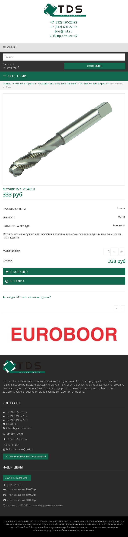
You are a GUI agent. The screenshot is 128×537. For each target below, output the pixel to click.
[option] (64, 334)
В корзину (19, 272)
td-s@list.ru (12, 424)
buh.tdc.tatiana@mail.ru (19, 449)
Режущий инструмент (24, 83)
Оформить (94, 66)
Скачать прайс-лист (17, 477)
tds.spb (10, 428)
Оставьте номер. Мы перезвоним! (25, 456)
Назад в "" (27, 297)
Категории (14, 76)
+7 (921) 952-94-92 (16, 438)
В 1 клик (17, 281)
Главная (7, 83)
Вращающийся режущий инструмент (57, 83)
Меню (10, 47)
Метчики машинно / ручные (94, 83)
